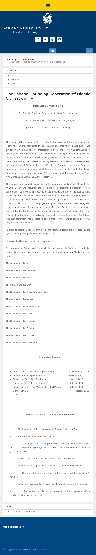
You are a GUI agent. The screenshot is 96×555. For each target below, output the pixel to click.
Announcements (29, 59)
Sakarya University (31, 549)
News (14, 83)
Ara (52, 51)
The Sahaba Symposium (23, 511)
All (12, 75)
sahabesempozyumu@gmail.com (35, 447)
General (15, 79)
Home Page (11, 59)
